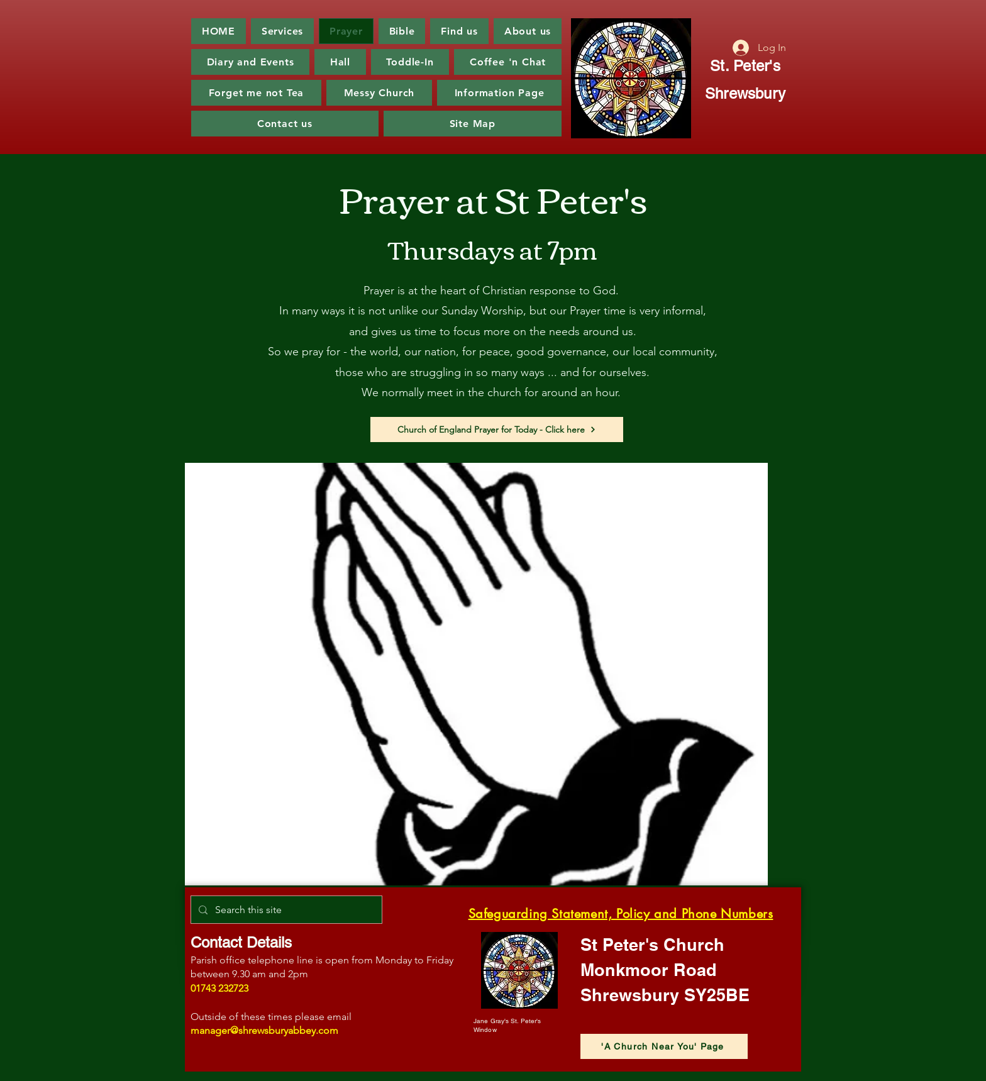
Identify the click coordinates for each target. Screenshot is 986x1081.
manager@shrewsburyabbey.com (264, 1030)
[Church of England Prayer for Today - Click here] (496, 429)
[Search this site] (285, 909)
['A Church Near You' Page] (664, 1046)
